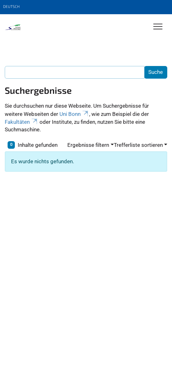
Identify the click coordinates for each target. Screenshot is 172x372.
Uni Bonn (74, 114)
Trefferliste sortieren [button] (138, 145)
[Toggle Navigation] (158, 27)
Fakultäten (21, 122)
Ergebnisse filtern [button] (88, 145)
